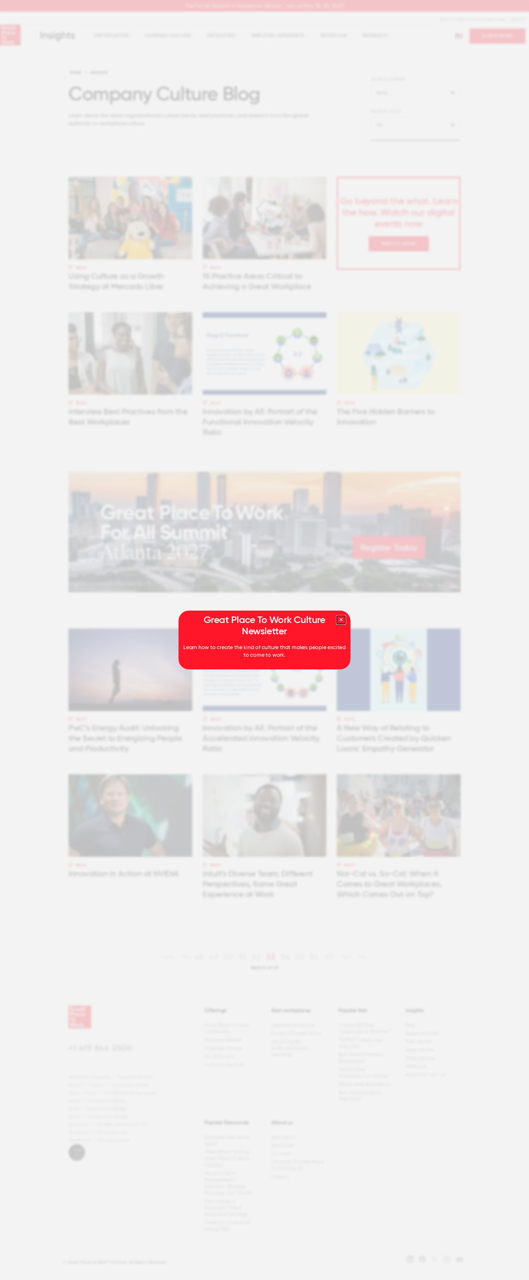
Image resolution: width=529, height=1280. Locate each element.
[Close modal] (341, 620)
